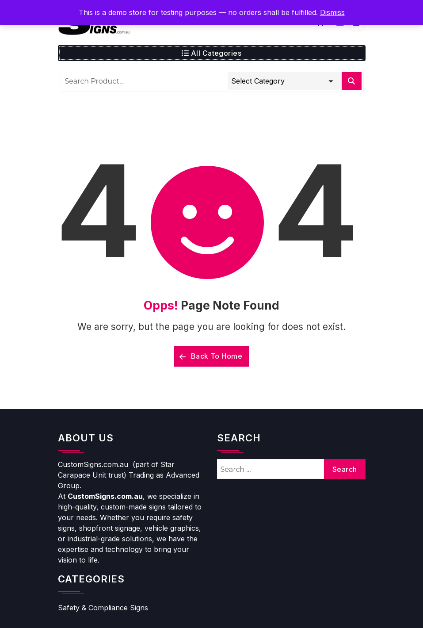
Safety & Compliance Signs (103, 607)
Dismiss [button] (332, 12)
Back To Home (210, 356)
